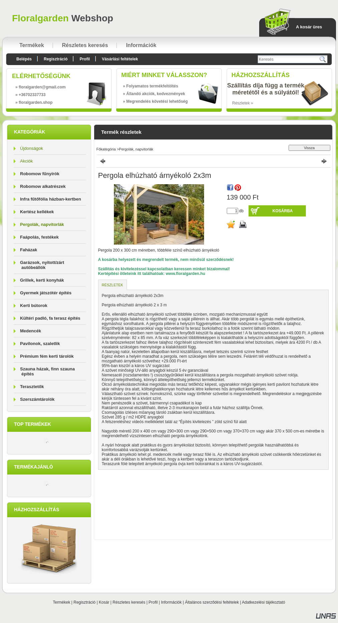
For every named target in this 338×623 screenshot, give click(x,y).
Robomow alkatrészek (43, 186)
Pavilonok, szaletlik (40, 343)
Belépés (24, 59)
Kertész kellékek (37, 211)
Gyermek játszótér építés (45, 292)
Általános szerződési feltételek (212, 602)
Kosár (104, 602)
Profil (153, 602)
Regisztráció (84, 602)
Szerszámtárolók (37, 399)
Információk (171, 602)
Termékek (61, 602)
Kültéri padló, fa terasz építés (50, 318)
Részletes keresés (129, 602)
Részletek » (242, 103)
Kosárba (283, 211)
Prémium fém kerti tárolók (46, 356)
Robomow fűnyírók (39, 173)
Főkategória (106, 149)
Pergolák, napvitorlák (42, 224)
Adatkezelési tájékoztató (263, 602)
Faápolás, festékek (39, 237)
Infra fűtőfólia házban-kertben (50, 199)
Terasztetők (32, 386)
